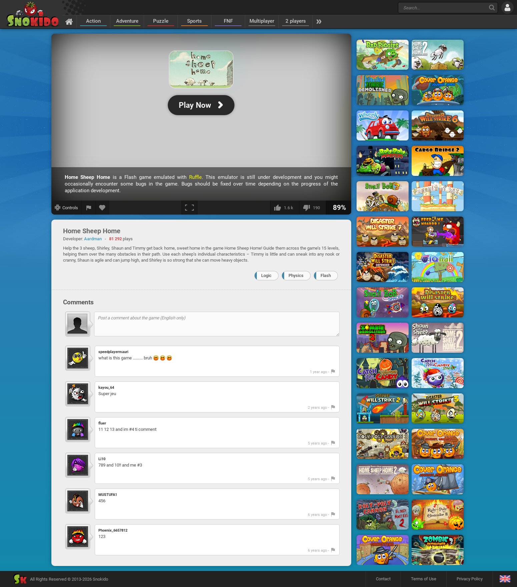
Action (93, 21)
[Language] (505, 579)
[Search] (492, 7)
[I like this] (284, 208)
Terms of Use (423, 578)
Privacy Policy (470, 578)
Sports (194, 21)
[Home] (69, 21)
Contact (383, 578)
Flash (326, 275)
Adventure (127, 21)
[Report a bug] (89, 208)
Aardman (93, 238)
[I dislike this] (312, 208)
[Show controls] (66, 208)
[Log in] (507, 7)
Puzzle (160, 21)
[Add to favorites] (102, 208)
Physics (296, 275)
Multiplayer (261, 21)
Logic (266, 275)
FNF (228, 21)
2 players (296, 21)
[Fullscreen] (189, 208)
